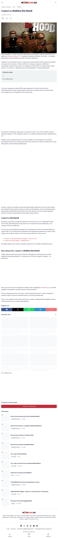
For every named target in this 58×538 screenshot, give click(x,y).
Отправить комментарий (29, 406)
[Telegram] (40, 309)
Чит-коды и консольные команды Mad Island (26, 463)
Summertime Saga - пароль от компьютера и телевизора (29, 491)
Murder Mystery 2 (13, 56)
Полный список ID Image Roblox (21, 501)
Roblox (13, 503)
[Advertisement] (29, 113)
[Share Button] (10, 18)
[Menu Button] (2, 2)
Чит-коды (13, 456)
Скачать (7, 239)
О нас (7, 529)
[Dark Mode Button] (55, 2)
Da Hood (14, 239)
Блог (12, 475)
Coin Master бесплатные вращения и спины (25, 482)
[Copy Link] (51, 309)
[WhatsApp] (29, 309)
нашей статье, (45, 287)
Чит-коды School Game (19, 454)
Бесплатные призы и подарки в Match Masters (26, 426)
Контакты (13, 529)
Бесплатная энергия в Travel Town (22, 435)
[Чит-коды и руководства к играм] (29, 512)
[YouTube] (34, 526)
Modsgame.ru (31, 532)
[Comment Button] (2, 18)
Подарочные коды (15, 419)
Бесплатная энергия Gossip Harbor (22, 444)
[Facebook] (6, 309)
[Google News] (37, 526)
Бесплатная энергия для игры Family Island (25, 416)
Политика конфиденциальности (25, 529)
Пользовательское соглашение (43, 529)
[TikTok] (31, 526)
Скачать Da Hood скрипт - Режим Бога (16, 241)
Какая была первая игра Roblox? (21, 473)
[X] (17, 309)
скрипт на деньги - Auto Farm (26, 239)
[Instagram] (27, 526)
